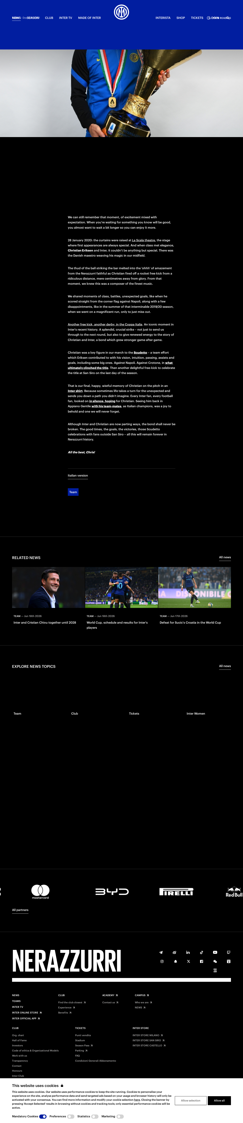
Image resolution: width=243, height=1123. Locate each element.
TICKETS (197, 18)
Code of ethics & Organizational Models (35, 1050)
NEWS (16, 18)
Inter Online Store (25, 1012)
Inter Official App (24, 1018)
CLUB (49, 18)
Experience (65, 1007)
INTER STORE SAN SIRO (147, 1040)
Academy (108, 995)
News (15, 995)
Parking (79, 1050)
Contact (16, 1065)
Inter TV (65, 18)
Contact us (108, 1002)
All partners (20, 910)
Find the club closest (70, 1002)
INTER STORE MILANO (146, 1035)
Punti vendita (83, 1035)
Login (214, 18)
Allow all (219, 1100)
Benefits (63, 1012)
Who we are (142, 1002)
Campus (140, 995)
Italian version (78, 415)
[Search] (228, 18)
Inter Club (18, 1075)
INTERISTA (163, 18)
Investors (17, 1045)
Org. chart (18, 1035)
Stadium (80, 1040)
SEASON (33, 18)
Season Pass (82, 1045)
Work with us (19, 1055)
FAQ (77, 1055)
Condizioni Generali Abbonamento (95, 1060)
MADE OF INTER (89, 18)
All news (225, 497)
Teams (16, 1001)
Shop (181, 18)
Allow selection (190, 1100)
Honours (17, 1070)
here (137, 1099)
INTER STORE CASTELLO (147, 1045)
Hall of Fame (19, 1040)
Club (61, 995)
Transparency (20, 1060)
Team (73, 432)
